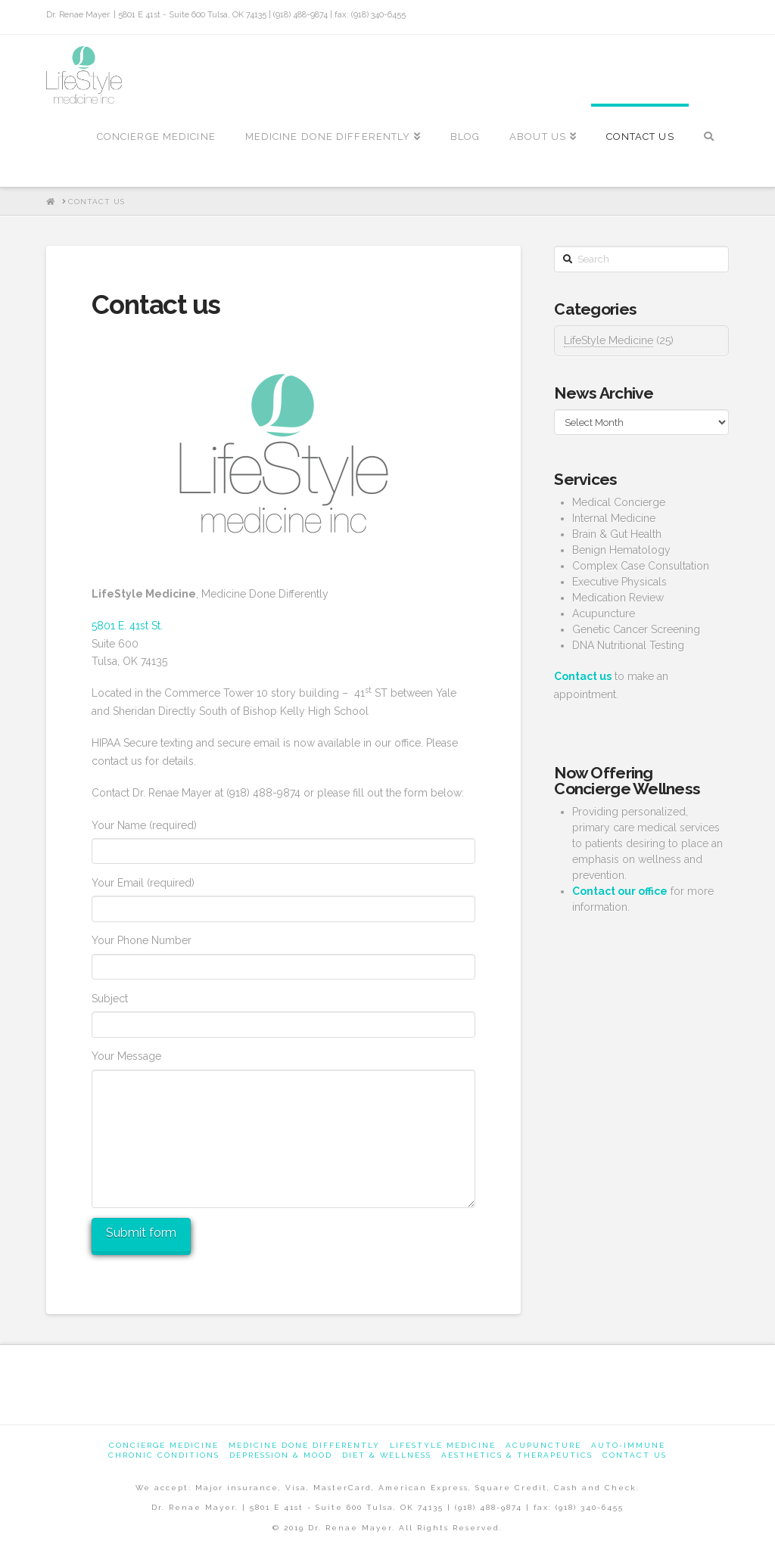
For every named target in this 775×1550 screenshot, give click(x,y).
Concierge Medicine (164, 1445)
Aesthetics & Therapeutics (517, 1455)
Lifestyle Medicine (443, 1445)
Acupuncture (543, 1445)
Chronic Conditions (163, 1455)
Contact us (634, 1455)
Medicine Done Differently (304, 1445)
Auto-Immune (628, 1445)
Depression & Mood (280, 1455)
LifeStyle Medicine (608, 340)
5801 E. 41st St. (127, 626)
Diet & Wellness (386, 1455)
